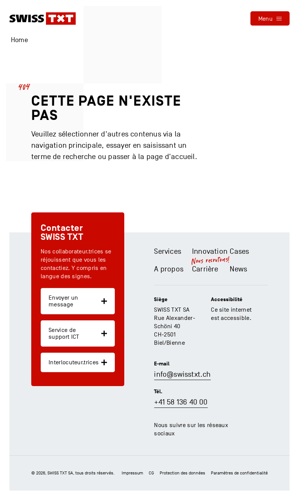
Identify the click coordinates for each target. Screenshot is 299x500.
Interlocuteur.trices (74, 362)
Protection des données (182, 473)
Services (167, 251)
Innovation (209, 251)
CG (151, 473)
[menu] (270, 18)
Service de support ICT (64, 333)
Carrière (205, 269)
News (238, 269)
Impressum (132, 473)
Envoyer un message (63, 301)
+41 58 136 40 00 (180, 402)
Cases (239, 251)
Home (19, 40)
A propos (168, 269)
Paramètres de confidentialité (239, 473)
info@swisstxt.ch (182, 374)
